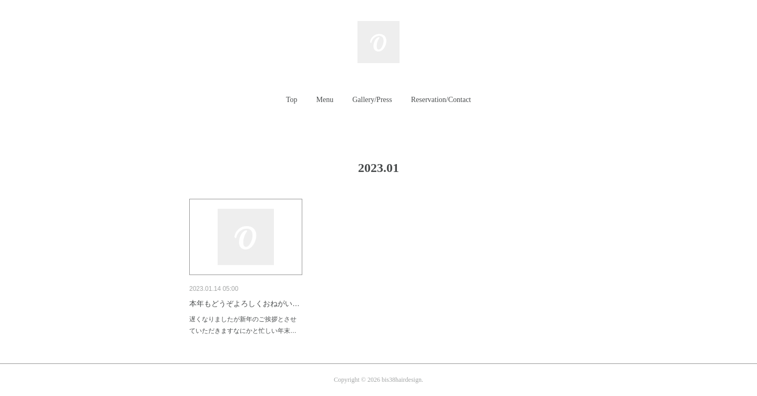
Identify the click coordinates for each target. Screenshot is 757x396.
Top (292, 100)
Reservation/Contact (441, 100)
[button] (292, 100)
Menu (325, 100)
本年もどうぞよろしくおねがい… (244, 303)
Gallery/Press (372, 100)
